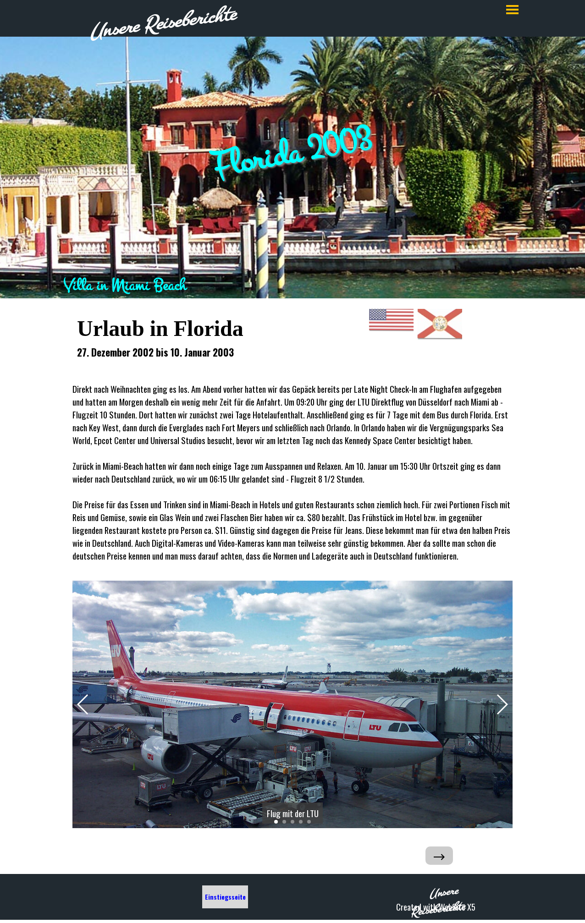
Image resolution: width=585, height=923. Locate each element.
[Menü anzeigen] (512, 9)
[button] (83, 704)
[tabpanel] (292, 285)
